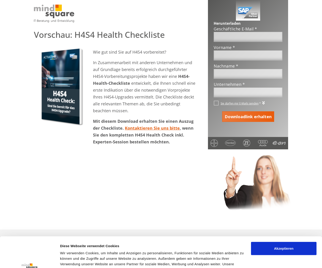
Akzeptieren (283, 220)
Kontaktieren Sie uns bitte (152, 128)
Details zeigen (71, 259)
